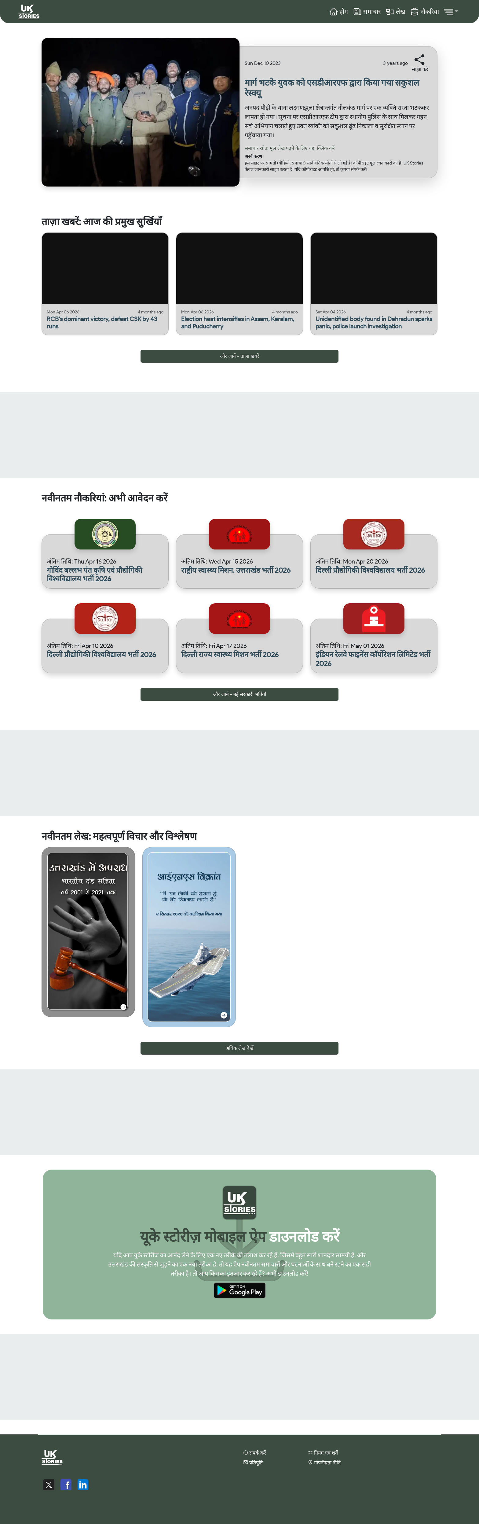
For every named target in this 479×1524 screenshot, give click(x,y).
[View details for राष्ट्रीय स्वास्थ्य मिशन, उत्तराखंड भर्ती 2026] (239, 570)
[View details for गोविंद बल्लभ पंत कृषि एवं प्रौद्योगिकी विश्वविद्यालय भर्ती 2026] (105, 575)
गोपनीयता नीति (324, 1462)
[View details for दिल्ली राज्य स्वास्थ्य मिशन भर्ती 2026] (239, 654)
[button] (451, 12)
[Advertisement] (183, 435)
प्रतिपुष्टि (253, 1462)
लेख (395, 11)
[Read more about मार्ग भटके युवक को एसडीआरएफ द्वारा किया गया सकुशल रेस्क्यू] (338, 90)
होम (338, 11)
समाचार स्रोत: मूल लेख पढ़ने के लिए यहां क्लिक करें (290, 148)
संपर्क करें (254, 1452)
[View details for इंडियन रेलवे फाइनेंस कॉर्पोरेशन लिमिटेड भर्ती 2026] (374, 659)
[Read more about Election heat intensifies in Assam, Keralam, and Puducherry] (239, 322)
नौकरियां (424, 11)
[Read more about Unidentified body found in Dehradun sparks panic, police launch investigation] (374, 322)
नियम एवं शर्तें (323, 1452)
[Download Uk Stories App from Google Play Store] (239, 1291)
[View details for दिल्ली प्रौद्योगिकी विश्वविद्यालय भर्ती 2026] (374, 570)
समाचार (367, 11)
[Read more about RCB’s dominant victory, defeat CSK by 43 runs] (105, 322)
